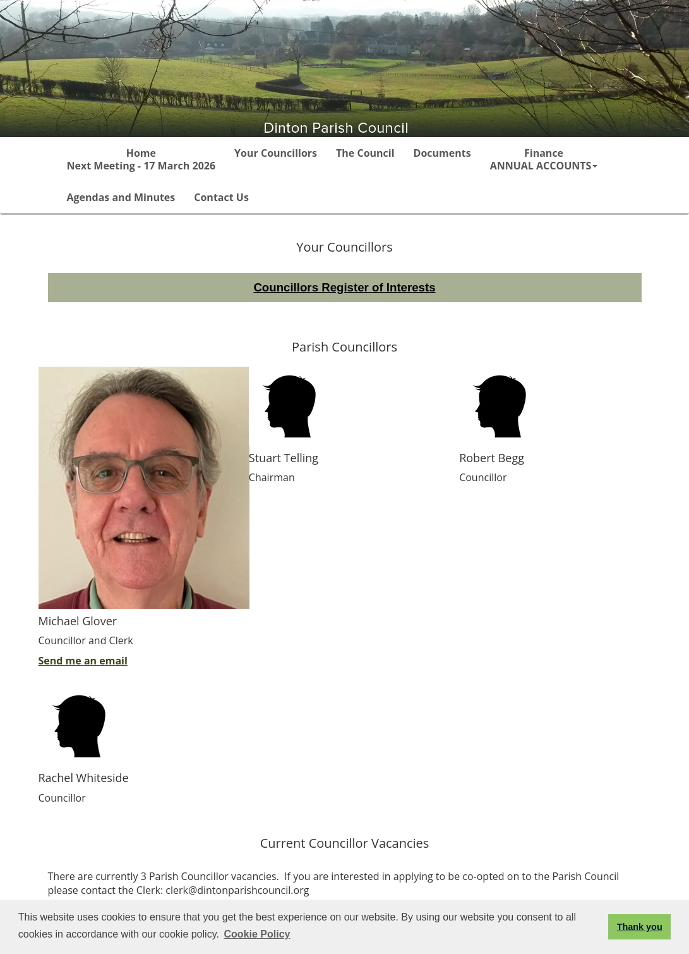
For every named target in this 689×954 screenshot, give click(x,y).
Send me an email (83, 661)
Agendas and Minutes (121, 197)
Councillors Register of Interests (344, 287)
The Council (365, 153)
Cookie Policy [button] (257, 934)
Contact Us (221, 197)
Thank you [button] (639, 927)
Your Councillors (275, 153)
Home (141, 159)
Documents (442, 153)
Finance (544, 159)
